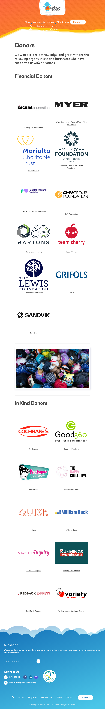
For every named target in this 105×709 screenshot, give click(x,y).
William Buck (71, 513)
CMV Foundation (71, 195)
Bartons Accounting (33, 235)
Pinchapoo (33, 473)
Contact (65, 21)
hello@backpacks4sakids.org (20, 683)
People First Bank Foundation (34, 211)
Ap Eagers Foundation (33, 108)
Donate (76, 21)
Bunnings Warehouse (71, 554)
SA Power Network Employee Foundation (71, 150)
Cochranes (33, 432)
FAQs (58, 21)
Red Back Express (33, 594)
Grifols (71, 276)
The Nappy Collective (71, 473)
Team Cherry (71, 235)
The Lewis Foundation (33, 276)
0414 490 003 (13, 677)
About (21, 697)
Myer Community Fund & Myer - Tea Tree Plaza (71, 107)
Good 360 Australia (71, 432)
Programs (32, 697)
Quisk (33, 513)
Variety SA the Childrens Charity (71, 594)
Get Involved (47, 697)
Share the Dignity (33, 554)
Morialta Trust (33, 151)
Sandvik (33, 316)
